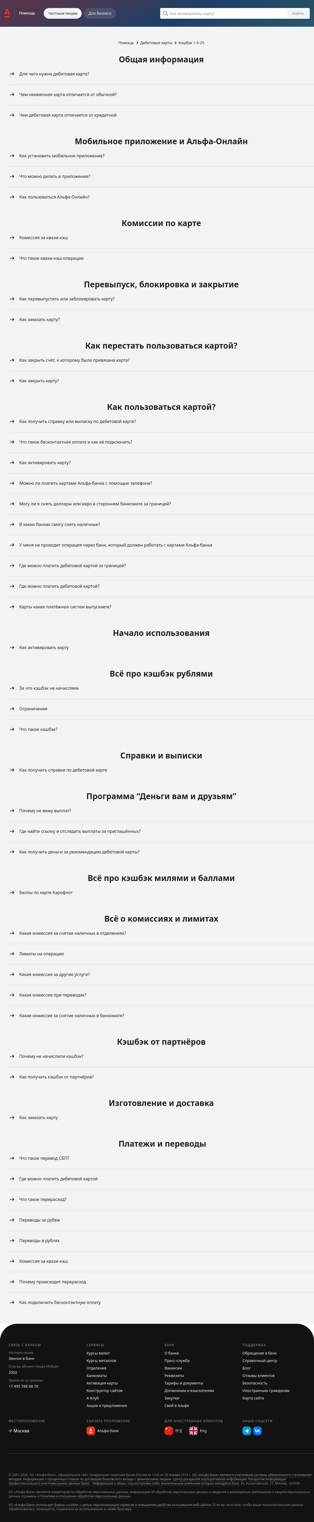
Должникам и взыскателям (189, 1390)
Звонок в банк (21, 1358)
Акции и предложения (107, 1405)
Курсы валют (98, 1353)
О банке (172, 1353)
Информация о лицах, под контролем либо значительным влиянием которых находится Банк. (166, 1483)
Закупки (172, 1398)
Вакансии (173, 1368)
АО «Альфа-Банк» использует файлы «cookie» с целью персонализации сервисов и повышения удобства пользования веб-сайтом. (110, 1504)
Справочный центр (259, 1360)
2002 (13, 1372)
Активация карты (102, 1383)
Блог (246, 1368)
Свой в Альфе (177, 1405)
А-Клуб (93, 1398)
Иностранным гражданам (266, 1390)
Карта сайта (253, 1398)
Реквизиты (174, 1375)
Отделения (96, 1368)
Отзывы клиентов (258, 1375)
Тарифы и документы (184, 1383)
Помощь (126, 42)
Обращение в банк (259, 1353)
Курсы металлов (101, 1360)
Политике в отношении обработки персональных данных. (85, 1496)
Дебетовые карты (156, 42)
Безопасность (254, 1383)
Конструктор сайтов (104, 1390)
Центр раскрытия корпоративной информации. (210, 1479)
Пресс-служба (177, 1360)
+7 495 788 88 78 (23, 1386)
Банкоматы (97, 1375)
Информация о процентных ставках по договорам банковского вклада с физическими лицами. (97, 1479)
